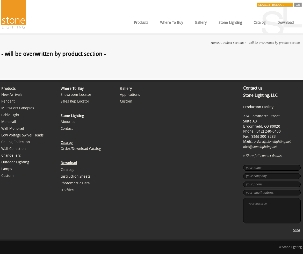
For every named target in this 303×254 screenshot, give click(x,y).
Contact (67, 128)
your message (272, 210)
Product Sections (232, 43)
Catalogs (67, 170)
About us (68, 122)
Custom (7, 175)
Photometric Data (75, 183)
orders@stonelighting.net (272, 141)
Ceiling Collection (15, 142)
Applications (130, 94)
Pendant (8, 101)
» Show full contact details (262, 156)
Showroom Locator (76, 94)
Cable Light (10, 115)
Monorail (8, 122)
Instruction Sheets (75, 176)
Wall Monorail (12, 128)
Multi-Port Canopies (17, 108)
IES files (67, 190)
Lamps (6, 169)
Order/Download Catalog (81, 149)
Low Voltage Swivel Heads (22, 135)
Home (215, 43)
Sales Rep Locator (75, 101)
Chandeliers (11, 155)
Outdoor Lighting (15, 162)
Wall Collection (13, 149)
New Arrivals (11, 94)
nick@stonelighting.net (260, 147)
